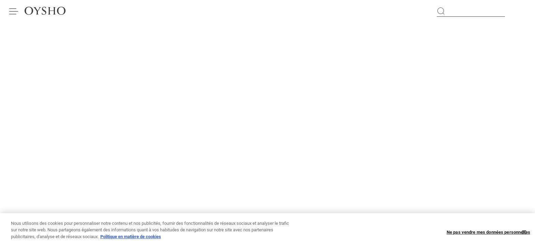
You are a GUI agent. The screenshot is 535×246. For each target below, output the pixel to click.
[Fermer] (524, 234)
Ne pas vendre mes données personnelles (488, 234)
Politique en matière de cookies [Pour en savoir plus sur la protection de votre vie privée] (130, 239)
